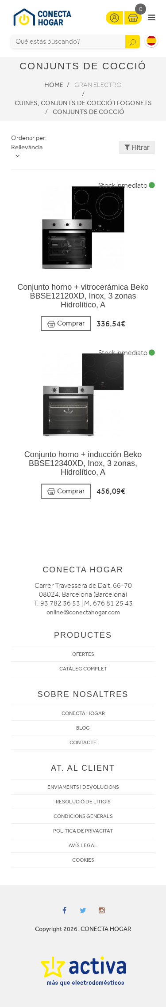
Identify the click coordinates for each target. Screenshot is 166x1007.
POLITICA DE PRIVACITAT (83, 831)
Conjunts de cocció (88, 112)
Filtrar (137, 147)
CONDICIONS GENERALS (83, 816)
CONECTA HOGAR (83, 713)
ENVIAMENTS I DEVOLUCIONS (83, 787)
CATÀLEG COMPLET (83, 669)
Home (53, 85)
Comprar (66, 323)
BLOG (83, 728)
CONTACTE (83, 742)
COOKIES (83, 860)
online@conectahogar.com (83, 612)
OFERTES (83, 654)
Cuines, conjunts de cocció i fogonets (83, 103)
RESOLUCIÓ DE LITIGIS (83, 802)
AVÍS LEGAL (83, 845)
